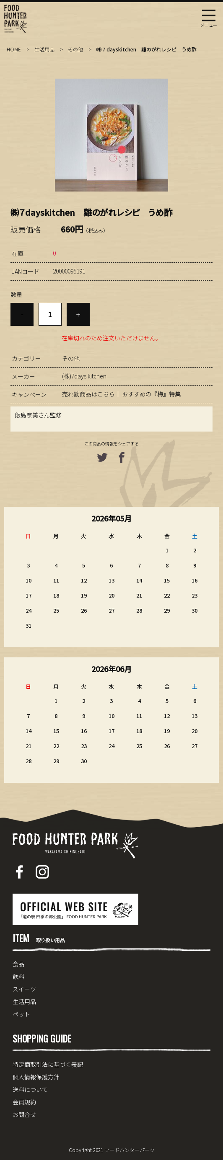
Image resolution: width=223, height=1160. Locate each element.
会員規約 (24, 1102)
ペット (21, 1014)
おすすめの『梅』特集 (151, 394)
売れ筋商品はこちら (88, 394)
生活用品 (44, 49)
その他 (75, 49)
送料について (30, 1089)
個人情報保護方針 (36, 1077)
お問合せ (24, 1114)
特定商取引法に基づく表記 (48, 1064)
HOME (14, 49)
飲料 (18, 976)
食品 (18, 964)
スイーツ (24, 989)
